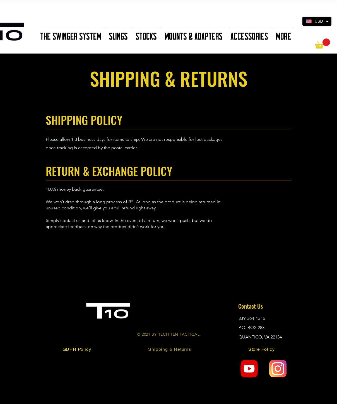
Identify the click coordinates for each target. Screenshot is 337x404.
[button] (322, 43)
